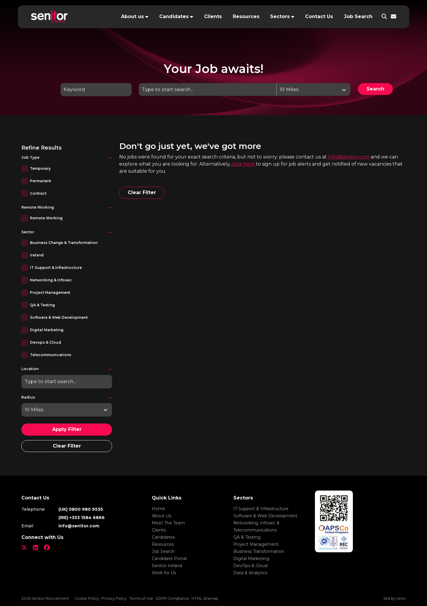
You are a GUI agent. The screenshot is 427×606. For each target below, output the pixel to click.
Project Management (50, 292)
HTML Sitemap (205, 598)
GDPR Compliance (172, 598)
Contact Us (319, 16)
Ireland (37, 255)
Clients (213, 16)
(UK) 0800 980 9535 (80, 509)
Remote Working (46, 218)
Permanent (40, 181)
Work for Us (164, 572)
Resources (246, 16)
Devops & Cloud (45, 342)
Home (158, 508)
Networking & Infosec (51, 280)
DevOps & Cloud (250, 565)
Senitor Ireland (167, 565)
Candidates (174, 16)
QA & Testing (42, 305)
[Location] (208, 89)
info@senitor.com (348, 157)
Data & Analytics (250, 572)
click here (243, 164)
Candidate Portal (169, 558)
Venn (401, 598)
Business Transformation (258, 551)
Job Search (358, 16)
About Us (161, 515)
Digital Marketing (46, 330)
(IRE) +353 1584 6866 (81, 517)
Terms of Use (141, 598)
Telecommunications (50, 355)
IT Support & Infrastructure (56, 267)
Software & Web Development (59, 317)
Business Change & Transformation (64, 242)
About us (132, 16)
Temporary (40, 168)
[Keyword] (96, 89)
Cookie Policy (86, 598)
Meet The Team (168, 523)
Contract (38, 193)
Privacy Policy (114, 598)
